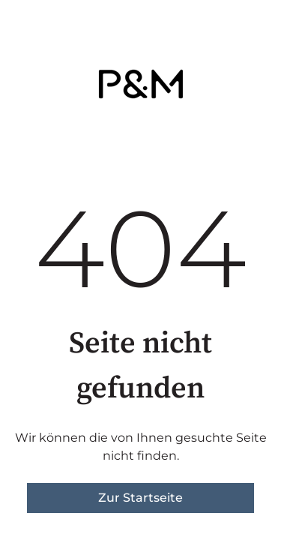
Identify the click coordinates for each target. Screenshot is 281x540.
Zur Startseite (140, 497)
